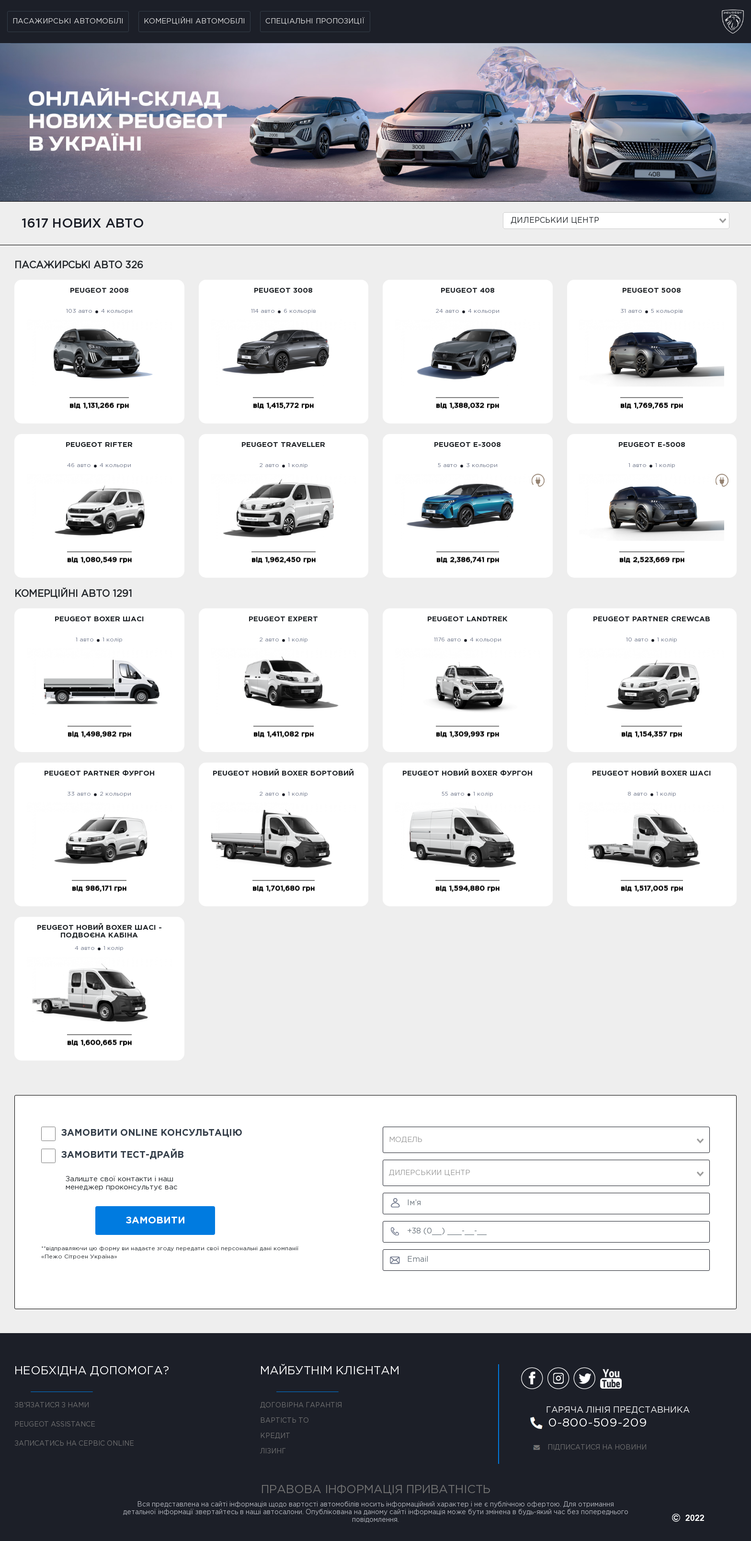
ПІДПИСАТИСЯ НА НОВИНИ (587, 1449)
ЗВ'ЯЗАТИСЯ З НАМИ (51, 1405)
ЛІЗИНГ (273, 1451)
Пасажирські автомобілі (68, 21)
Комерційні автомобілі (194, 21)
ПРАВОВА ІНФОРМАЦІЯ (332, 1489)
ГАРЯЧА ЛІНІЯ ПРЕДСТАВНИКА (618, 1410)
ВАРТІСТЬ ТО (284, 1421)
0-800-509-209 (587, 1424)
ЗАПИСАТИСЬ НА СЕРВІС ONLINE (74, 1444)
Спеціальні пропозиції (315, 21)
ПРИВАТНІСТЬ (448, 1489)
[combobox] (616, 220)
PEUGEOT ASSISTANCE (54, 1424)
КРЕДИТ (275, 1436)
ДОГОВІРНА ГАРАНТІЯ (301, 1405)
